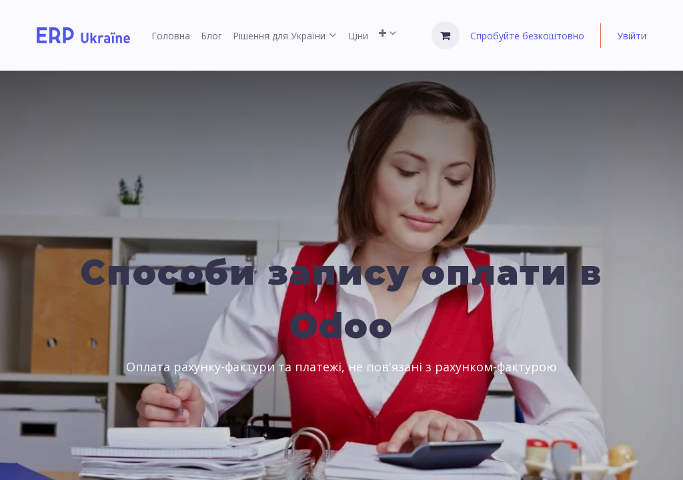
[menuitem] (170, 35)
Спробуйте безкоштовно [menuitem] (527, 35)
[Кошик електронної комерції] (446, 35)
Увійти (631, 35)
